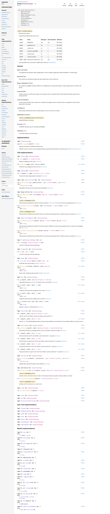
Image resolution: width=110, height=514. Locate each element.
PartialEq (24, 311)
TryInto (28, 488)
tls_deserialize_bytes (27, 220)
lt (20, 333)
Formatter (36, 173)
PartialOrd (25, 325)
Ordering (48, 279)
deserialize (23, 182)
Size (22, 388)
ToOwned (26, 477)
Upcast (28, 494)
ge (20, 349)
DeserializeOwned (29, 506)
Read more (38, 161)
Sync (22, 416)
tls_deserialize (25, 194)
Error (63, 182)
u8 (49, 205)
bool (37, 144)
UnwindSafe (25, 424)
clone (21, 159)
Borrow (25, 438)
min (21, 293)
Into (27, 463)
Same (24, 474)
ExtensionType (52, 62)
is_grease (25, 144)
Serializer (25, 361)
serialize (23, 358)
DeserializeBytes (27, 218)
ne (20, 319)
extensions (25, 1)
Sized (24, 197)
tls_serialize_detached (27, 378)
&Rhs (33, 319)
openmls (19, 1)
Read (34, 194)
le (20, 338)
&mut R (44, 194)
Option (53, 328)
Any (24, 432)
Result (48, 173)
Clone (23, 156)
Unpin (23, 419)
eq (20, 313)
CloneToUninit (28, 452)
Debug (23, 171)
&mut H (47, 266)
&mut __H (45, 261)
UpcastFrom (24, 496)
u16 (27, 23)
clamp (21, 301)
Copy (22, 395)
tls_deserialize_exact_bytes (29, 230)
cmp (21, 279)
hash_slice (23, 266)
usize (61, 370)
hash (21, 261)
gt (20, 344)
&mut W (49, 370)
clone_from (23, 164)
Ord (22, 277)
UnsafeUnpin (25, 422)
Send (22, 414)
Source (19, 5)
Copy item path (35, 3)
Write (33, 370)
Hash (22, 258)
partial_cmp (23, 328)
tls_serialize (24, 370)
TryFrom (28, 482)
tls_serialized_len (26, 390)
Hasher (29, 261)
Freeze (23, 408)
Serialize (24, 356)
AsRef (45, 205)
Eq (22, 398)
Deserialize (29, 180)
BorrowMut (26, 443)
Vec (49, 378)
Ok (59, 358)
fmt (21, 173)
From (22, 240)
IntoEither (27, 468)
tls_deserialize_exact (27, 205)
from (21, 242)
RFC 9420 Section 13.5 (75, 149)
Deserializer (26, 185)
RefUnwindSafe (26, 411)
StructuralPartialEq (28, 401)
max (21, 285)
